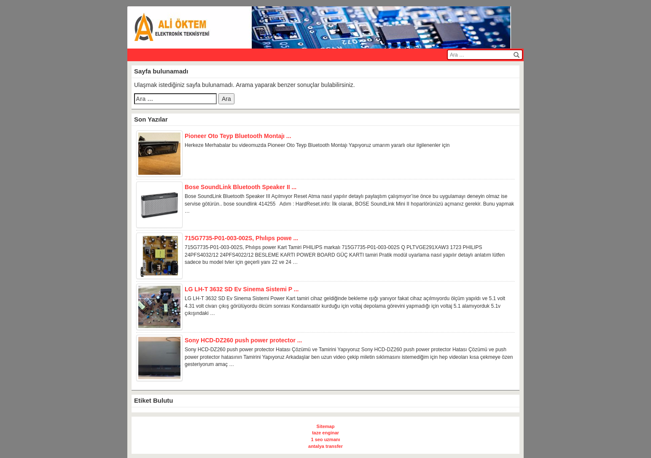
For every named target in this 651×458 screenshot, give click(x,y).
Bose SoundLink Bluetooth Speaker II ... (240, 187)
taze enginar (325, 432)
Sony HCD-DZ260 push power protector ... (243, 340)
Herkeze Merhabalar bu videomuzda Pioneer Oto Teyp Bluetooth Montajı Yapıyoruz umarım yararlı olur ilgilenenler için (317, 145)
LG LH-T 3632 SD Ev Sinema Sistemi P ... (242, 289)
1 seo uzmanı (325, 439)
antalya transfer (325, 446)
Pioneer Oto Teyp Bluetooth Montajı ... (238, 136)
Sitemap (326, 426)
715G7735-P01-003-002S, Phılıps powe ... (241, 238)
